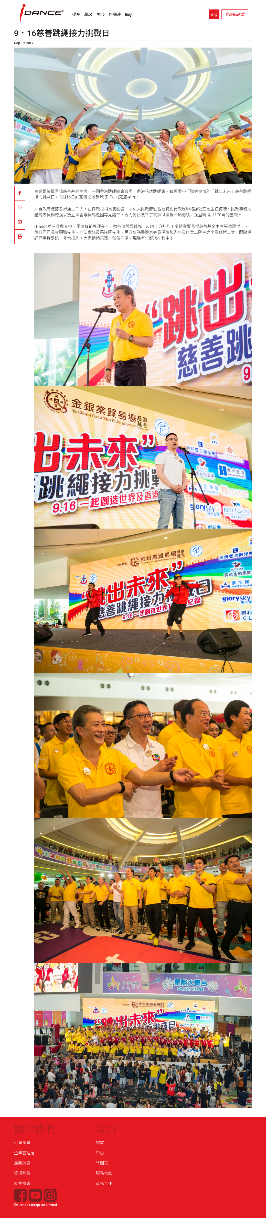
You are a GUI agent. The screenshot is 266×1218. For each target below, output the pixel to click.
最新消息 (22, 1163)
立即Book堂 (235, 14)
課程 (76, 14)
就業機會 (22, 1183)
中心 (100, 14)
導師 (88, 14)
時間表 (115, 14)
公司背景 (22, 1142)
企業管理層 (24, 1152)
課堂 (100, 1142)
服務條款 (104, 1173)
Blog (128, 14)
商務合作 (104, 1183)
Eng (214, 14)
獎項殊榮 (22, 1173)
